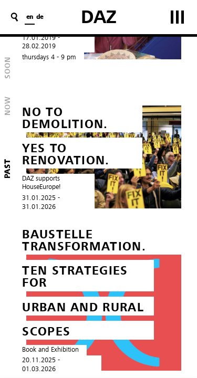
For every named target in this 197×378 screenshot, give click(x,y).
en (29, 17)
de (39, 17)
